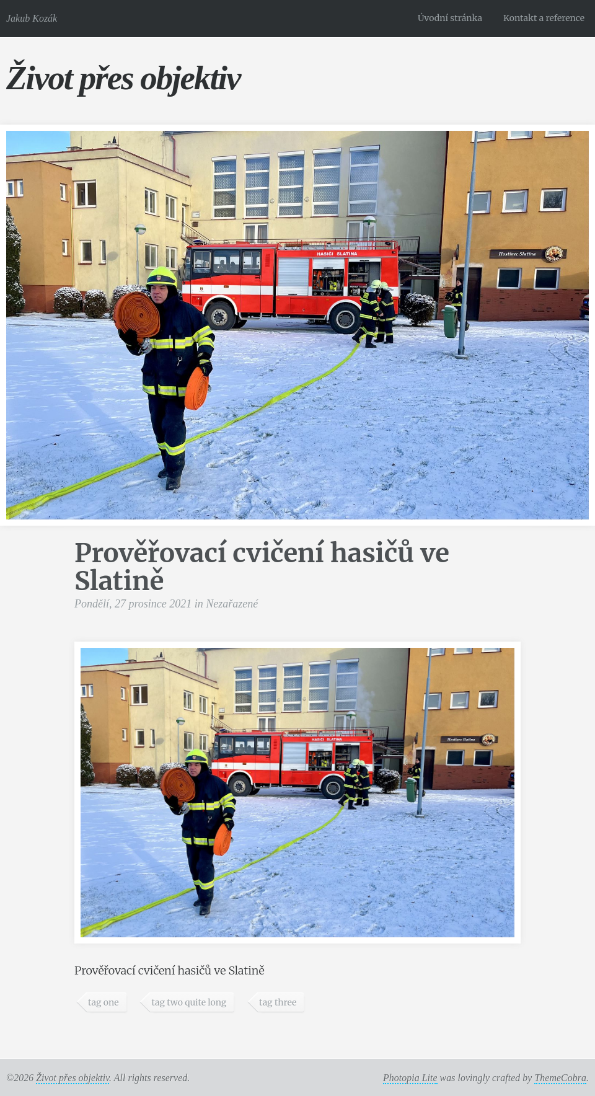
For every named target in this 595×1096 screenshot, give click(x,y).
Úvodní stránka (450, 18)
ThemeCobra (560, 1077)
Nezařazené (232, 604)
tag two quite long (188, 1002)
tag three (277, 1002)
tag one (103, 1002)
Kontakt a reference (543, 18)
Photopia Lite (410, 1077)
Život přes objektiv (123, 78)
